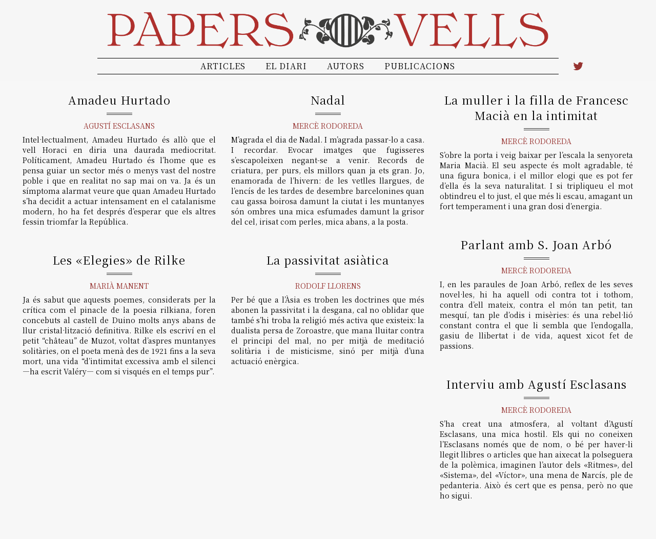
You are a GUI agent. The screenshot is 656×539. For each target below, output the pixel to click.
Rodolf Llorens (328, 285)
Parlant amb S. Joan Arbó (536, 244)
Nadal (328, 100)
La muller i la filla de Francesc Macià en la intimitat (536, 107)
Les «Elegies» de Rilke (119, 260)
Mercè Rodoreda (328, 125)
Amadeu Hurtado (119, 100)
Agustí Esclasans (119, 125)
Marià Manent (119, 285)
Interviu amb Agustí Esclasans (536, 384)
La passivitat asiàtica (327, 260)
